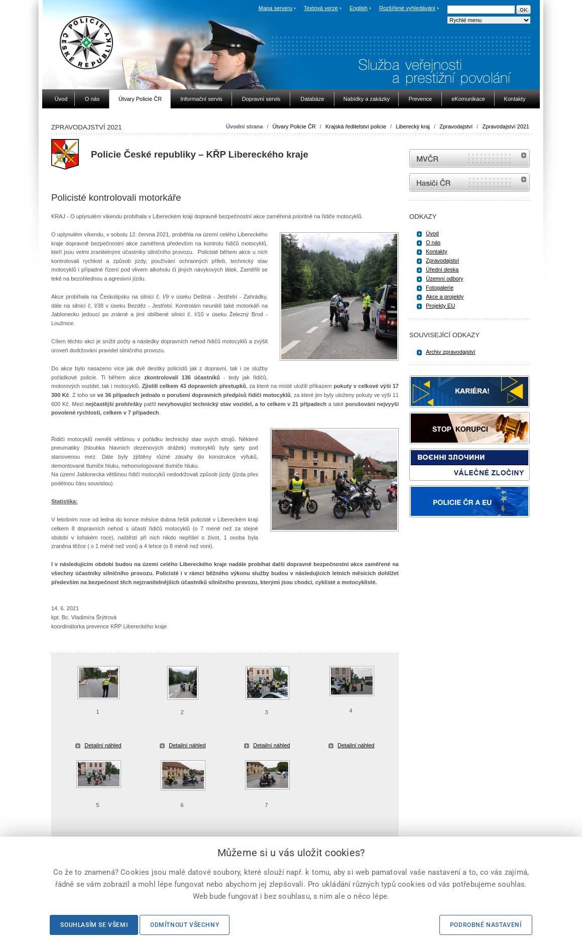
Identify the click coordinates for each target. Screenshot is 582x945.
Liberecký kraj (413, 126)
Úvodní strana (244, 126)
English (359, 8)
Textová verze (321, 8)
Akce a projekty (444, 297)
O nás (433, 242)
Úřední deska (442, 269)
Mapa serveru (275, 8)
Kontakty (436, 251)
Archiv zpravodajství (450, 352)
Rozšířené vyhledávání (407, 8)
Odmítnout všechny (184, 924)
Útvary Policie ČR (294, 126)
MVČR (469, 158)
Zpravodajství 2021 (505, 126)
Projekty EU (440, 306)
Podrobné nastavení (486, 924)
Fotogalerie (439, 288)
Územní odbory (444, 279)
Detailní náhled (102, 745)
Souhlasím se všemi (94, 924)
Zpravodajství (456, 126)
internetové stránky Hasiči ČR (469, 182)
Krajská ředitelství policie (355, 126)
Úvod (432, 233)
